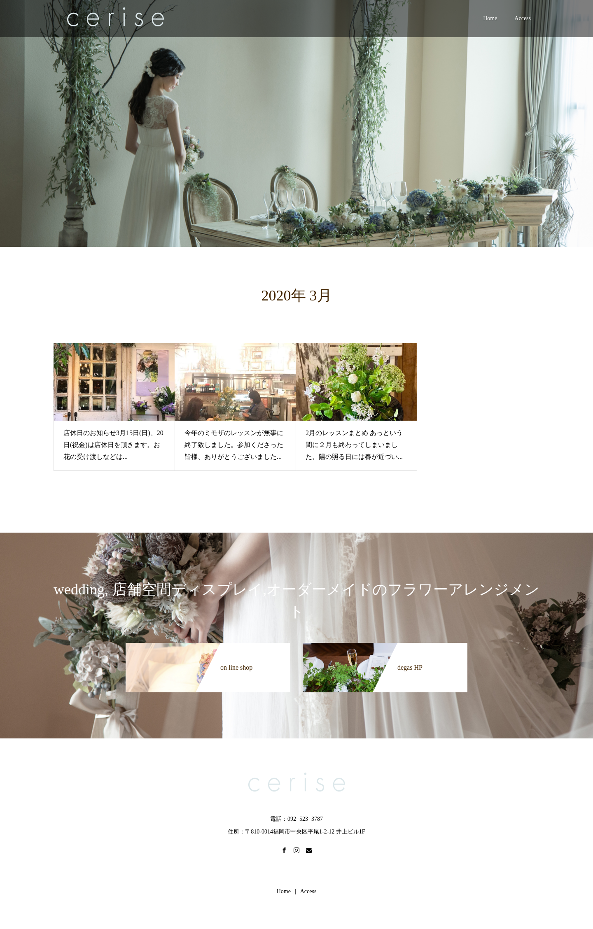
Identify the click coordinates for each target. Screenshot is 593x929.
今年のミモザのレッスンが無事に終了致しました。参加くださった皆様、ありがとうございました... (233, 444)
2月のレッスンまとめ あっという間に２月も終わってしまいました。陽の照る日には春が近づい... (354, 444)
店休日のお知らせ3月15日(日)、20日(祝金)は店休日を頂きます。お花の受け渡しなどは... (113, 444)
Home (490, 18)
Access (522, 18)
